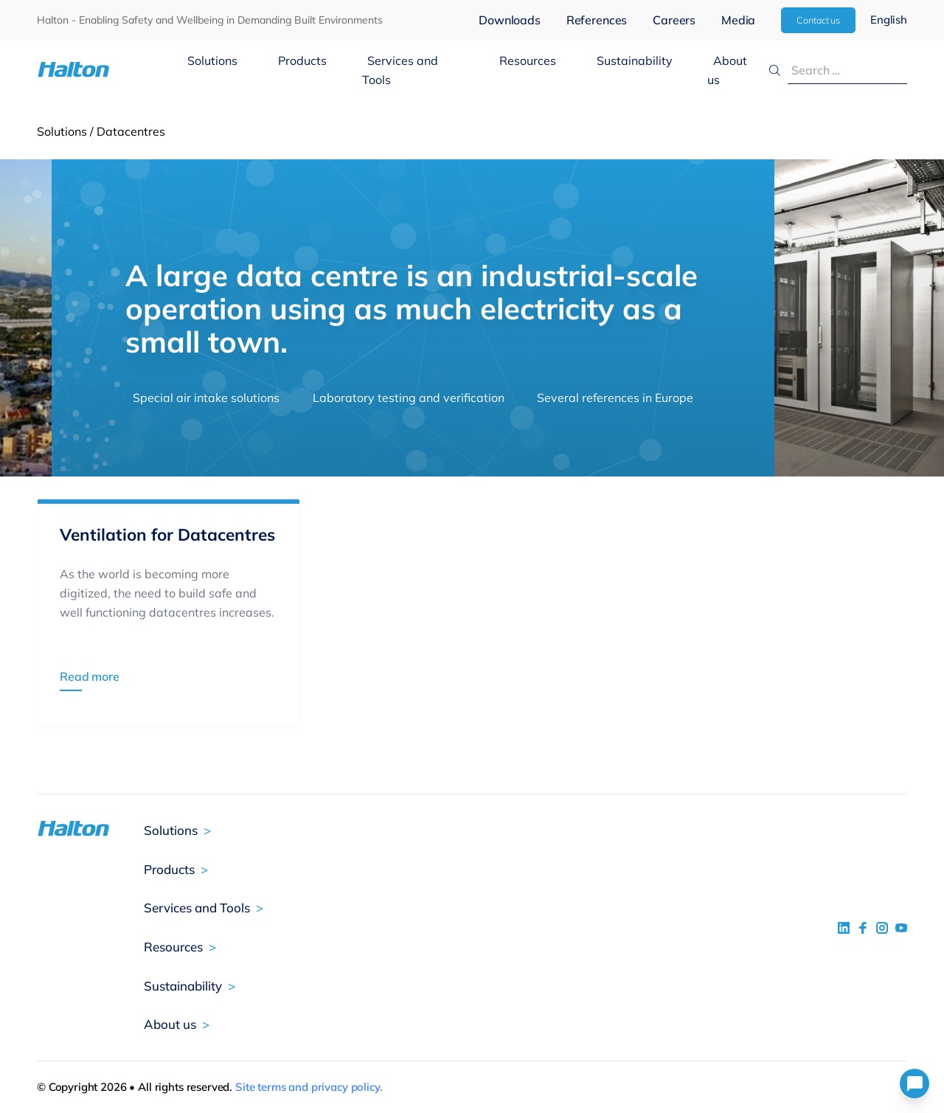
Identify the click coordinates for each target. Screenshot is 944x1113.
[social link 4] (901, 928)
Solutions (212, 60)
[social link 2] (863, 928)
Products (302, 60)
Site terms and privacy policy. (309, 1087)
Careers (674, 20)
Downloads (510, 20)
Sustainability (635, 60)
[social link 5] (882, 928)
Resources (527, 60)
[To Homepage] (109, 69)
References (596, 20)
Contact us (818, 20)
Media (738, 20)
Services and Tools (400, 70)
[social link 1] (844, 928)
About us (727, 70)
